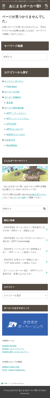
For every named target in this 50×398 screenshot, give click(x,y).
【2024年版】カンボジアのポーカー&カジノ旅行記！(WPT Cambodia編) (24, 239)
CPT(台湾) (11, 124)
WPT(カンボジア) (14, 129)
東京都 (9, 102)
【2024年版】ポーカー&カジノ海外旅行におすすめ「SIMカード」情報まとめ (24, 229)
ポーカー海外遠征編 (13, 108)
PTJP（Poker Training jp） (14, 370)
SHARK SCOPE (9, 346)
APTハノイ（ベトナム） (18, 118)
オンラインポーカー (13, 81)
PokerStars (11, 86)
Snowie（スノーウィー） (13, 349)
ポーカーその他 (11, 92)
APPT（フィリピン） (16, 113)
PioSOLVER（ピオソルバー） (15, 352)
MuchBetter (11, 145)
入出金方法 (9, 140)
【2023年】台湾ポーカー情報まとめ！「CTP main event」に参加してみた (21, 261)
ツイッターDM (18, 197)
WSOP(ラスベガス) (15, 134)
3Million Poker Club (10, 367)
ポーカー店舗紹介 (12, 97)
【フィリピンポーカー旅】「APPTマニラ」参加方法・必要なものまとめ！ (24, 272)
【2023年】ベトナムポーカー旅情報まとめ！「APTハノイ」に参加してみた (22, 250)
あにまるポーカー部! (25, 6)
